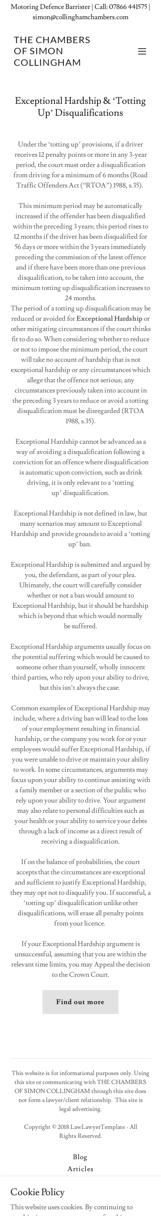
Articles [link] (80, 1169)
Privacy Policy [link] (80, 1193)
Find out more (80, 1002)
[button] (142, 51)
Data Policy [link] (80, 1181)
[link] (59, 63)
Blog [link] (80, 1157)
